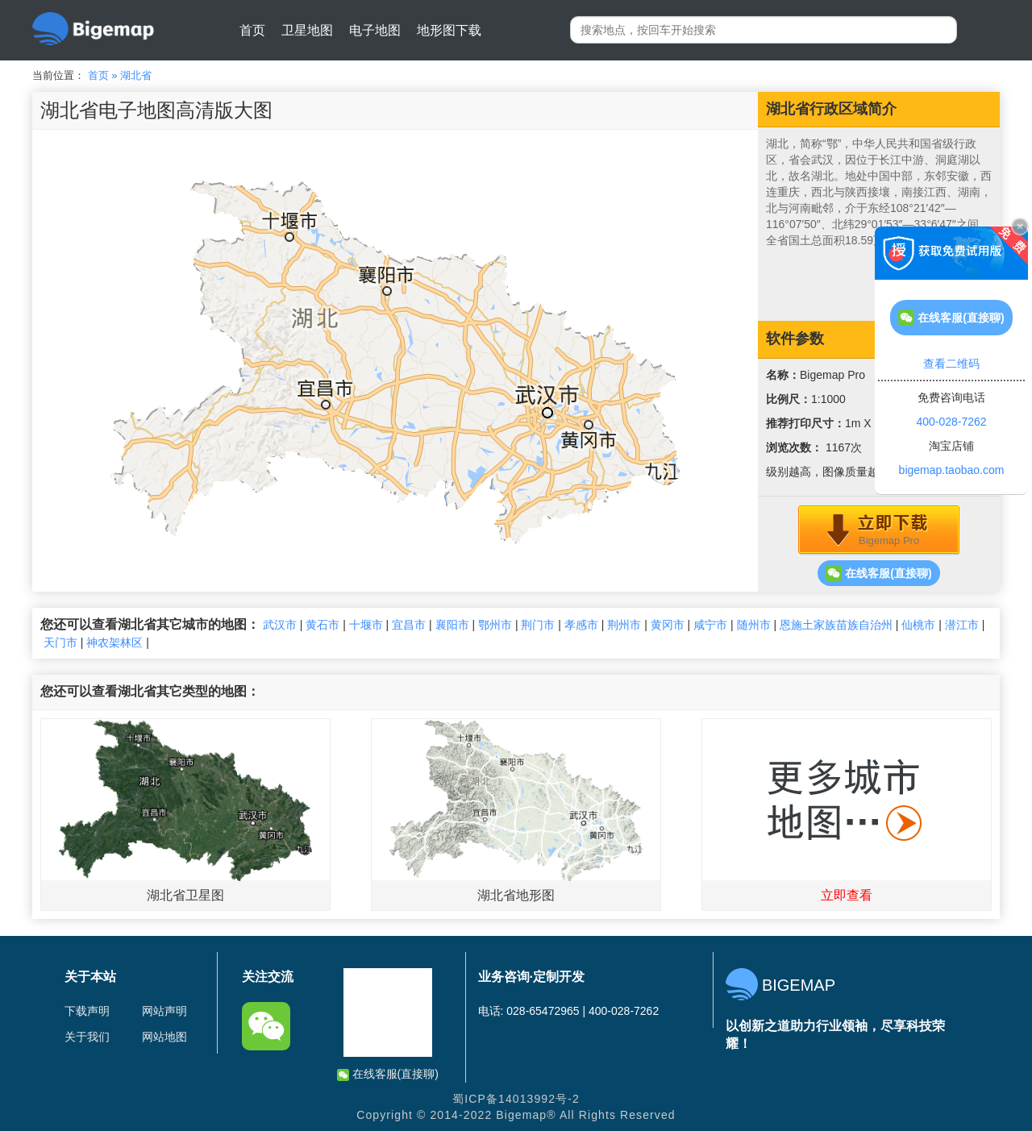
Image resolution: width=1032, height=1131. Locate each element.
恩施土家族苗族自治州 (836, 624)
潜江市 (962, 624)
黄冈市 (668, 624)
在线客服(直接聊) (878, 573)
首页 (252, 30)
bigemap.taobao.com (952, 470)
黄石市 (322, 624)
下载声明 (87, 1010)
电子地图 (375, 30)
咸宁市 (710, 624)
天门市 (60, 642)
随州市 (754, 624)
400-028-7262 (951, 421)
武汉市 (280, 624)
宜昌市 (409, 624)
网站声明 (164, 1010)
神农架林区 (114, 642)
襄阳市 (452, 624)
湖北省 (136, 75)
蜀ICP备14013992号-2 (516, 1098)
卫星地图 (307, 30)
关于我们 (87, 1036)
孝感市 (581, 624)
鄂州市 (495, 624)
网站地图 (164, 1036)
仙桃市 (918, 624)
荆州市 (624, 624)
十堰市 (366, 624)
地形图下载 (449, 30)
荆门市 (538, 624)
